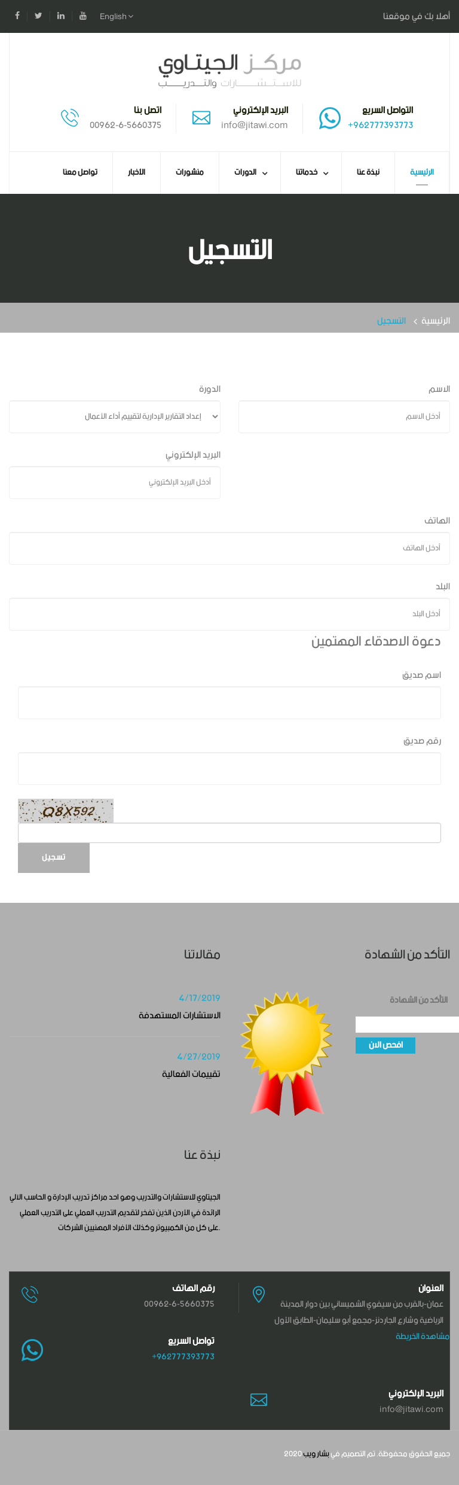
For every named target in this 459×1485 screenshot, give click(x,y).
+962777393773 (380, 125)
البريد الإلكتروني (193, 455)
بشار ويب (316, 1454)
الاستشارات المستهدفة (180, 1016)
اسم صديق (421, 675)
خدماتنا (306, 172)
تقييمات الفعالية (191, 1074)
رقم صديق (422, 741)
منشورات (190, 172)
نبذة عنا (368, 172)
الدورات (245, 172)
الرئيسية (422, 172)
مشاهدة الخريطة (422, 1336)
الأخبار (136, 172)
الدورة (210, 389)
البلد (443, 587)
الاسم (439, 389)
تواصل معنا (80, 172)
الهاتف (437, 521)
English (116, 16)
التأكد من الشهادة (419, 1001)
